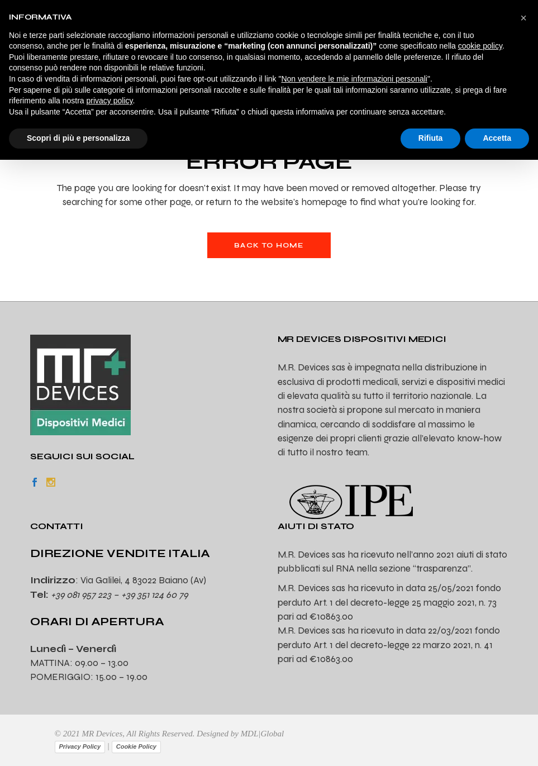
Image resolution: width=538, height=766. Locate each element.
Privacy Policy (80, 746)
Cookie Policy (136, 746)
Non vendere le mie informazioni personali (354, 78)
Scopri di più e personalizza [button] (78, 138)
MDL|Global (262, 733)
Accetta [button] (497, 138)
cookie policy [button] (480, 45)
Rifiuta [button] (430, 138)
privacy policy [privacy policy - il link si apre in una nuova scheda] (110, 100)
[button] (523, 18)
